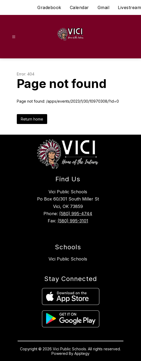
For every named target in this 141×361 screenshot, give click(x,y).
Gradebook (49, 7)
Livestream (129, 7)
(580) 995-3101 (73, 220)
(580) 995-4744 (75, 213)
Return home (32, 119)
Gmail (104, 7)
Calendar (79, 7)
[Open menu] (14, 37)
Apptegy (82, 353)
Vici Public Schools (68, 259)
